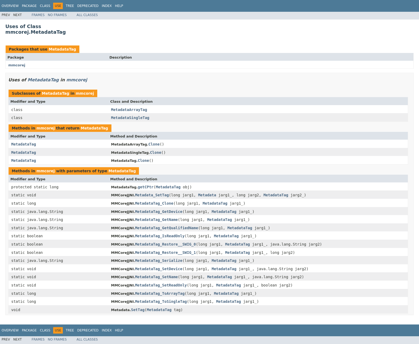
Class (45, 6)
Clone (154, 144)
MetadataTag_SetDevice (158, 269)
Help (119, 6)
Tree (70, 6)
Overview (10, 6)
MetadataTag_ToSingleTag (161, 301)
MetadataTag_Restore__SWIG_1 (165, 252)
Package (29, 6)
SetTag (138, 310)
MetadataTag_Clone (154, 203)
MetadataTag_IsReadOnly (159, 236)
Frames (38, 15)
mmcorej (16, 65)
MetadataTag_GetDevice (158, 211)
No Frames (57, 15)
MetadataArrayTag (129, 110)
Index (107, 6)
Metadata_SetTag (152, 195)
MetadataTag (62, 49)
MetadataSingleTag (130, 118)
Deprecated (88, 6)
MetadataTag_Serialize (158, 260)
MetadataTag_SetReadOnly (161, 285)
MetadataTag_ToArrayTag (159, 293)
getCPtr (146, 187)
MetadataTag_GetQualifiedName (166, 228)
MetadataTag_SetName (156, 277)
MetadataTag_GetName (156, 219)
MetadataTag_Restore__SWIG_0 (165, 244)
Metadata (207, 195)
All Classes (87, 15)
